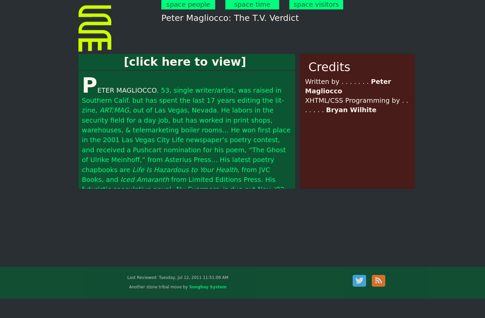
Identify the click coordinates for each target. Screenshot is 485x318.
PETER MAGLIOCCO (119, 90)
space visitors (316, 4)
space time (252, 4)
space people (188, 4)
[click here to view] (185, 61)
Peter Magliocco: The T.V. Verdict (230, 18)
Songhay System (207, 287)
